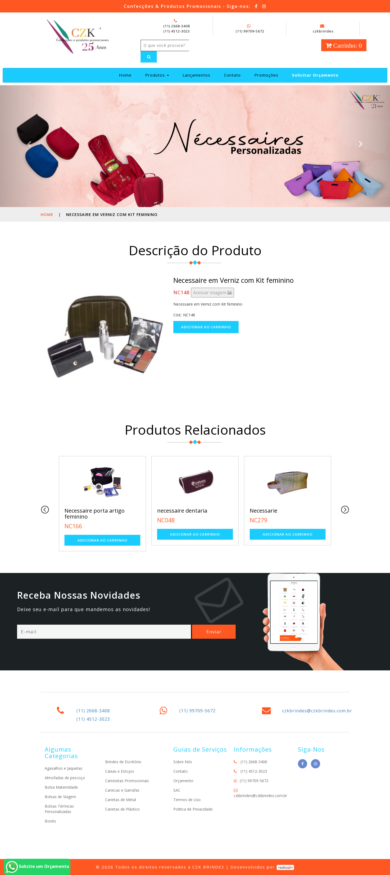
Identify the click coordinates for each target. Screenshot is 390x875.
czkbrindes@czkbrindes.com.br (317, 711)
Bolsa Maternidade (61, 787)
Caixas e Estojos (119, 771)
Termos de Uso (187, 799)
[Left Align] (149, 57)
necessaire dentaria (182, 510)
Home (127, 75)
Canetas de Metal (120, 799)
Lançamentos (196, 75)
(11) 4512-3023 (176, 31)
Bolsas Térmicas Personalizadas (59, 809)
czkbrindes (323, 29)
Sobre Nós (182, 761)
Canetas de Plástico (122, 809)
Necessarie (263, 510)
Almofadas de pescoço (65, 777)
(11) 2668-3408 (176, 26)
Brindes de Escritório (123, 761)
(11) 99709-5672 (250, 31)
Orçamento (183, 780)
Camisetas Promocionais (127, 780)
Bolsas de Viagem (60, 796)
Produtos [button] (157, 75)
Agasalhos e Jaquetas (63, 768)
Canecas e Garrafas (122, 790)
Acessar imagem (212, 293)
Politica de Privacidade (193, 809)
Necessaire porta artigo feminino (94, 513)
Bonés (50, 821)
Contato (232, 75)
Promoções (266, 75)
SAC (176, 790)
